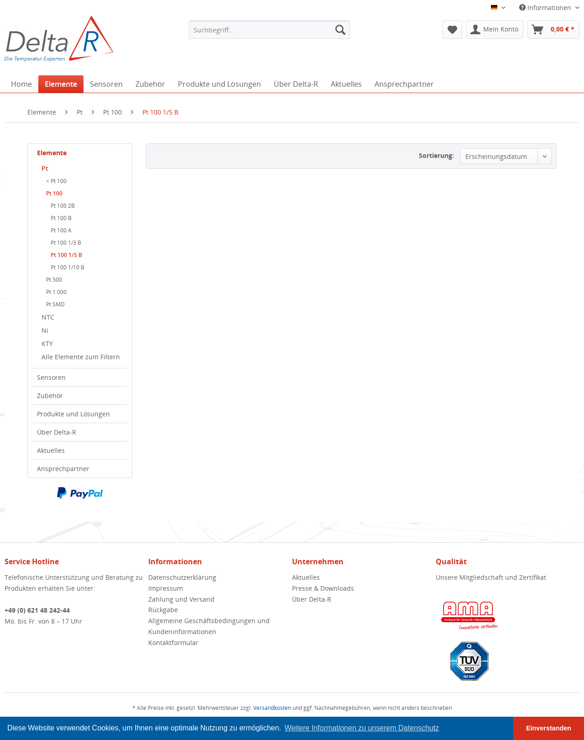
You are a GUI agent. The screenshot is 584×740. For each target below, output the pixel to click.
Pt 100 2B (63, 206)
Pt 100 (54, 193)
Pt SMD (55, 304)
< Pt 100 (56, 181)
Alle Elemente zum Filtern (81, 356)
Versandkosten (272, 708)
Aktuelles (51, 450)
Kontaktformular (173, 642)
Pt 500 (54, 279)
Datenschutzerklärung (182, 577)
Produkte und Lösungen (73, 413)
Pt (45, 168)
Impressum (165, 588)
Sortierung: (436, 155)
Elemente (52, 152)
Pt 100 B (61, 218)
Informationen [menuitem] (546, 7)
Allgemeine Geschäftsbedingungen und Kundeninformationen (209, 626)
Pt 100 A (61, 230)
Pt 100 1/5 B (66, 255)
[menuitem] (269, 30)
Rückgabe (163, 609)
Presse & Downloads (323, 588)
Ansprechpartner (63, 468)
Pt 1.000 (56, 292)
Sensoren (51, 377)
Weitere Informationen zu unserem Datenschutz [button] (362, 728)
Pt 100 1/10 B (67, 267)
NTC (48, 317)
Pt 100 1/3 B (66, 243)
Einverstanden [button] (548, 728)
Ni (45, 330)
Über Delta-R (56, 432)
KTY (47, 343)
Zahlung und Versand (181, 599)
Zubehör (50, 395)
